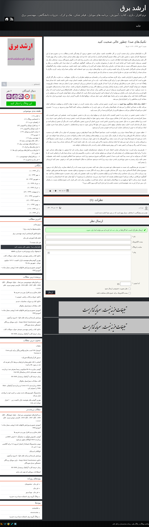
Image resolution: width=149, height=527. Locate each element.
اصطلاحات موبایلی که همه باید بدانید (28, 472)
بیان (116, 230)
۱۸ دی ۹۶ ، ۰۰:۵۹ (52, 207)
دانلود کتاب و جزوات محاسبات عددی (28, 301)
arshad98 (35, 508)
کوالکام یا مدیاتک (35, 451)
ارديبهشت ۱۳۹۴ (32, 192)
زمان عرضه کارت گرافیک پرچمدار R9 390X (26, 334)
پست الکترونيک (137, 242)
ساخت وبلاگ (144, 524)
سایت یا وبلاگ (137, 247)
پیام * (134, 252)
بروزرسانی (37, 224)
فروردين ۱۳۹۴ (33, 196)
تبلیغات (38, 346)
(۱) (92, 200)
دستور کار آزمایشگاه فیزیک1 (31, 357)
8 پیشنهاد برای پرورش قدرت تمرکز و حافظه (26, 251)
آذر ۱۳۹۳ (35, 213)
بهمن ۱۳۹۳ (34, 204)
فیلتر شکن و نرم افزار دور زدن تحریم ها (27, 292)
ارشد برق (133, 8)
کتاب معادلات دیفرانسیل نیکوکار (30, 306)
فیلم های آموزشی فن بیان (32, 238)
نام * (133, 236)
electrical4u (34, 512)
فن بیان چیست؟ (35, 242)
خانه (138, 25)
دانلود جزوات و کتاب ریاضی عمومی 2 (28, 297)
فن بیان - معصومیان (31, 484)
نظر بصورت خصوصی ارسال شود (116, 288)
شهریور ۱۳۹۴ (33, 179)
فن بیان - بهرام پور (32, 492)
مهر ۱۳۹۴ (34, 175)
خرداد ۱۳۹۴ (34, 187)
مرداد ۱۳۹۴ (34, 183)
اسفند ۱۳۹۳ (34, 200)
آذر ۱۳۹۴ (35, 171)
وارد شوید (90, 230)
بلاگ (136, 524)
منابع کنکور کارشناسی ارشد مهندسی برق (27, 233)
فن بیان (35, 488)
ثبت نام (112, 230)
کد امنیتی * (136, 283)
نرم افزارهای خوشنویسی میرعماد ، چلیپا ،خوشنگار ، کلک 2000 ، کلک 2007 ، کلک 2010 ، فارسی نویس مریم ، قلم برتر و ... (21, 285)
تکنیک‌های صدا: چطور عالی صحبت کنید (27, 247)
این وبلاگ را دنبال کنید (21, 103)
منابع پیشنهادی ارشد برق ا (32, 229)
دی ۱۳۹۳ (35, 209)
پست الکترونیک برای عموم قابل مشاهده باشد (112, 293)
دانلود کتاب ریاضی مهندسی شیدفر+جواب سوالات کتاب (22, 256)
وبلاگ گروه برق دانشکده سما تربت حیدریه (23, 496)
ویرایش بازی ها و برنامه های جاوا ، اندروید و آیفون (24, 318)
